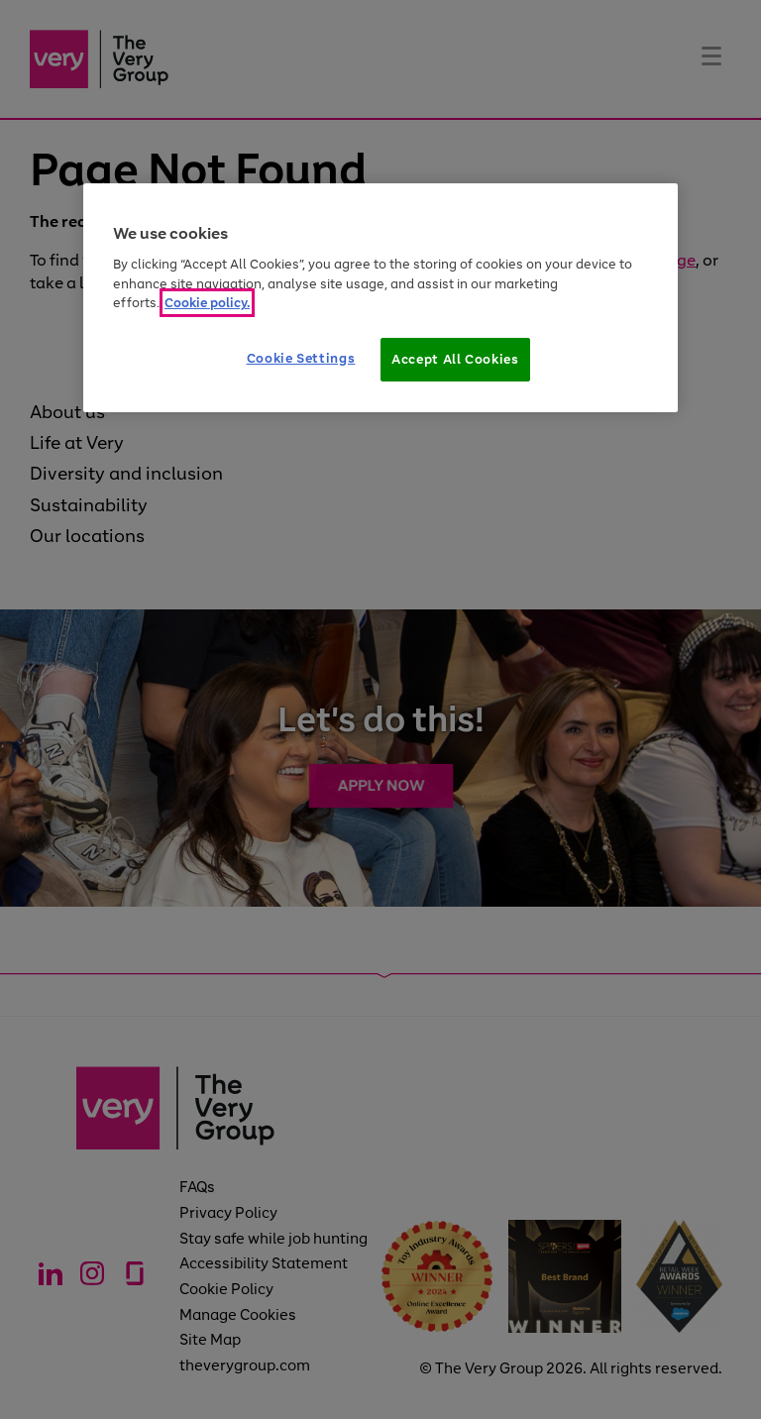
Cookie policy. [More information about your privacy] (207, 302)
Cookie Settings (301, 358)
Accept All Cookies (455, 359)
